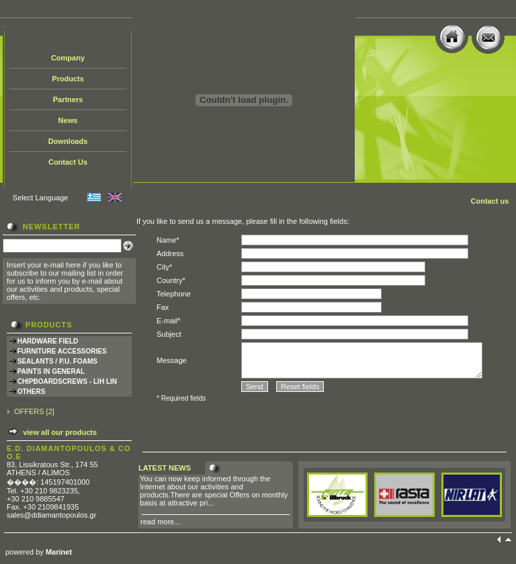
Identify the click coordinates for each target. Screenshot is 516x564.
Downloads (68, 141)
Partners (68, 99)
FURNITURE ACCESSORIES (62, 351)
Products (68, 79)
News (68, 120)
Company (68, 58)
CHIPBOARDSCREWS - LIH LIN (67, 381)
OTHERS (31, 391)
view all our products (60, 432)
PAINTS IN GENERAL (51, 371)
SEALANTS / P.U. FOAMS (57, 361)
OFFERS (29, 411)
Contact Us (67, 162)
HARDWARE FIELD (48, 341)
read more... (160, 522)
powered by (38, 552)
